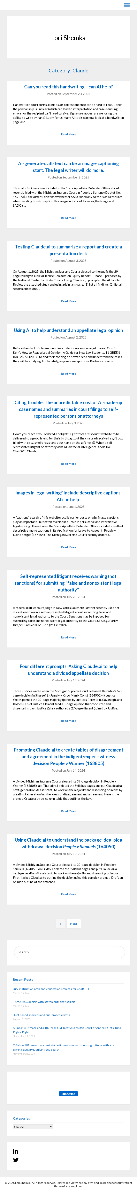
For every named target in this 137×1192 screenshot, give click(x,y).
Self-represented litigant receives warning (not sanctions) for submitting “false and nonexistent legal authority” (68, 583)
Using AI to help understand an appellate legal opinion (68, 330)
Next (73, 923)
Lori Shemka (19, 5)
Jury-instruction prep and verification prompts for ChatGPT (51, 989)
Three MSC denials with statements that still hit (44, 1001)
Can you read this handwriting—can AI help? (68, 86)
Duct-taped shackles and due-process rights (41, 1015)
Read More (68, 134)
